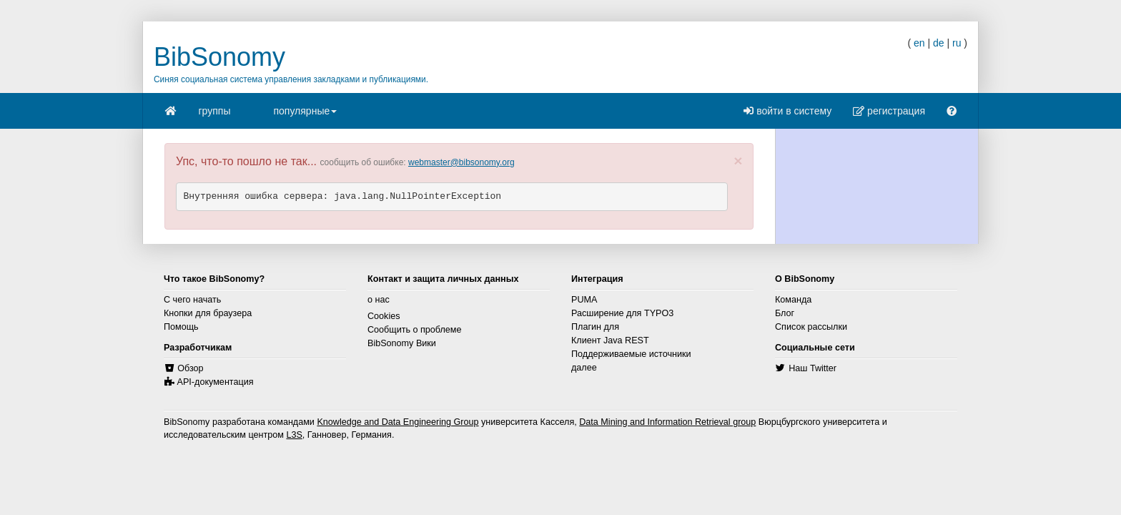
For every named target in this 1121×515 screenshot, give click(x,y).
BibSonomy (219, 57)
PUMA (584, 300)
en (919, 43)
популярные (305, 115)
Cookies (383, 316)
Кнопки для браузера (208, 313)
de (938, 43)
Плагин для (595, 327)
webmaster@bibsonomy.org (461, 162)
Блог (784, 313)
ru (956, 43)
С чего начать (192, 300)
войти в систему (787, 111)
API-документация (215, 382)
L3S (294, 435)
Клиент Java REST (610, 340)
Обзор (190, 368)
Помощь (181, 327)
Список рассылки (811, 327)
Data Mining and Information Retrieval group (667, 422)
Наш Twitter (812, 368)
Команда (793, 300)
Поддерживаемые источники (631, 354)
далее (584, 368)
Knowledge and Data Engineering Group (397, 422)
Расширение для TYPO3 (622, 313)
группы (215, 111)
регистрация (889, 111)
